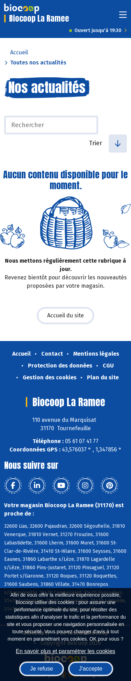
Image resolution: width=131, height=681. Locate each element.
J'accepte (90, 669)
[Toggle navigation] (123, 17)
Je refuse (41, 669)
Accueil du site (65, 315)
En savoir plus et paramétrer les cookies (65, 651)
